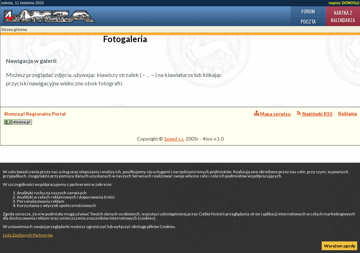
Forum (308, 11)
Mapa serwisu (272, 114)
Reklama (347, 113)
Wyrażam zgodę (339, 245)
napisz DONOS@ (344, 3)
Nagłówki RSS (314, 114)
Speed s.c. (174, 139)
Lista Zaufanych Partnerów (28, 235)
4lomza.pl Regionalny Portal (35, 118)
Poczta (308, 21)
